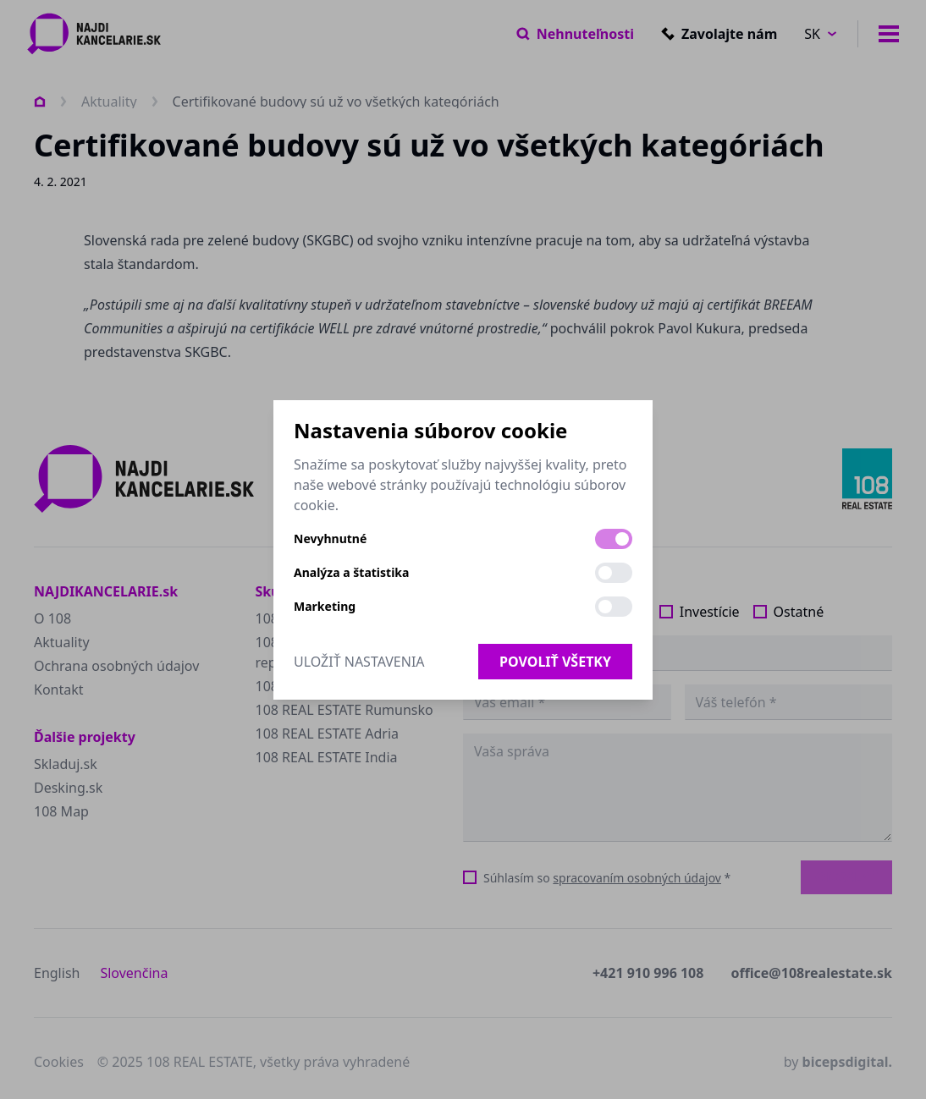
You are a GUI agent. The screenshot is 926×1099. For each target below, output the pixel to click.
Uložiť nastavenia (359, 661)
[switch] (613, 539)
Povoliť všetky (555, 661)
